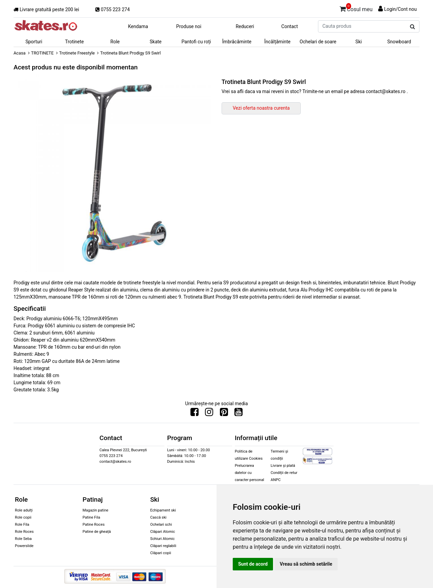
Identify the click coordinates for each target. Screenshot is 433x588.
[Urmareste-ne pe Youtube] (238, 413)
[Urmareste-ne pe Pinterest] (224, 413)
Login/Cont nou (400, 9)
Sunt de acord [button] (253, 564)
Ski (359, 41)
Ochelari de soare (318, 41)
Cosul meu (356, 8)
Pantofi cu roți (196, 41)
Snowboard (399, 41)
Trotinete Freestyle (77, 53)
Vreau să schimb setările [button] (306, 564)
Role (114, 41)
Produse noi (188, 26)
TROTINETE (42, 53)
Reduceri (245, 26)
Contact (289, 26)
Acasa (20, 53)
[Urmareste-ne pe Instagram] (209, 413)
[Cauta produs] (412, 26)
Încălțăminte (277, 41)
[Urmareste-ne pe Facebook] (194, 413)
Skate (155, 41)
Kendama (138, 26)
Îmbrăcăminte (236, 41)
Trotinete (74, 41)
